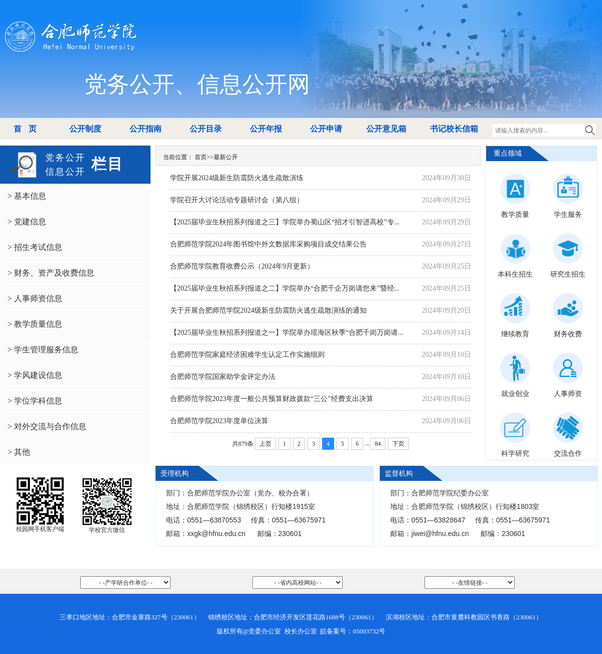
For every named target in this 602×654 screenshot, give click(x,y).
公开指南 (145, 128)
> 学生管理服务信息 (43, 349)
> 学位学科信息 (35, 401)
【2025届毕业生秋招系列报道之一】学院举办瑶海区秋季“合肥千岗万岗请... (286, 332)
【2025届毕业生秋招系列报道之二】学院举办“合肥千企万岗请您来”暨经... (284, 288)
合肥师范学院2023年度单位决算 (219, 421)
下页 (398, 443)
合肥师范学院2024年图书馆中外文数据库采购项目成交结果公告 (268, 244)
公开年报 (266, 128)
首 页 (25, 128)
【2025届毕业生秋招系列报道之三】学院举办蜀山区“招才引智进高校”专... (284, 222)
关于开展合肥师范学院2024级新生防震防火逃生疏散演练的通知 (268, 310)
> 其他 (19, 452)
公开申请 (326, 128)
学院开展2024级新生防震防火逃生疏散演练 (237, 178)
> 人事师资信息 (35, 298)
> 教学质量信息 (35, 324)
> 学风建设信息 (35, 375)
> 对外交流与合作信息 (47, 426)
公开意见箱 (386, 128)
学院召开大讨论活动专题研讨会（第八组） (237, 200)
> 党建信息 (27, 221)
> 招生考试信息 (35, 247)
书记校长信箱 (454, 128)
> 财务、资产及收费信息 (51, 273)
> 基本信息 (27, 196)
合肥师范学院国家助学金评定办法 (222, 376)
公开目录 (206, 128)
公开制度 (85, 128)
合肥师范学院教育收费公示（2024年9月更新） (242, 266)
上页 (265, 443)
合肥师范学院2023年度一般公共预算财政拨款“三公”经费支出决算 (271, 399)
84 (378, 443)
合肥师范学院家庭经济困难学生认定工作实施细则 (247, 354)
